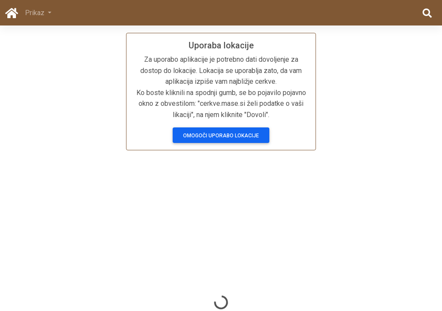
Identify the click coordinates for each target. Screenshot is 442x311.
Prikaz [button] (35, 13)
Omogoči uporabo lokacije (221, 136)
